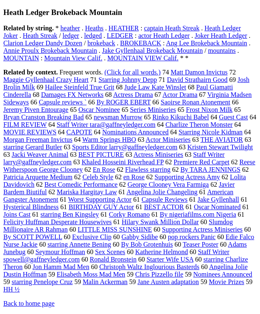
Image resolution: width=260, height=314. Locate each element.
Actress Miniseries (158, 154)
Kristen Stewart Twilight (220, 147)
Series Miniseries (153, 109)
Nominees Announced (223, 274)
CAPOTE (79, 132)
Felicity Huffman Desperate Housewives (57, 221)
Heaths (94, 28)
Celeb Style (97, 176)
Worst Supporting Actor (99, 199)
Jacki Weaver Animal (40, 154)
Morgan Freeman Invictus (37, 139)
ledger (70, 35)
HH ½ (11, 289)
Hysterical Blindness (31, 206)
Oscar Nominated (217, 206)
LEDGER (120, 35)
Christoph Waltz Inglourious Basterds (149, 266)
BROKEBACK (140, 43)
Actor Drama (180, 94)
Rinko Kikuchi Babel (180, 117)
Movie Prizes (226, 281)
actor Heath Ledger (163, 35)
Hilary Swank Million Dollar (160, 221)
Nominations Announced (135, 132)
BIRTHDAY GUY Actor (101, 206)
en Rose (133, 176)
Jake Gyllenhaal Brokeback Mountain (152, 50)
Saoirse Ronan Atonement (195, 102)
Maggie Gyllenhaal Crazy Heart (46, 79)
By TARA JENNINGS (210, 169)
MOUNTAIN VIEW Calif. (142, 58)
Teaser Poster (200, 244)
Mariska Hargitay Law (87, 191)
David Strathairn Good (197, 79)
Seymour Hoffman (60, 251)
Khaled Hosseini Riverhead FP (122, 162)
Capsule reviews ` (63, 102)
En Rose (104, 169)
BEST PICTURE (101, 154)
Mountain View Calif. (73, 58)
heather (70, 28)
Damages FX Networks (72, 94)
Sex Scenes (110, 251)
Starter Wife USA (169, 259)
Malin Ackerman (105, 281)
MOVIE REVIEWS (30, 132)
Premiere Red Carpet (201, 162)
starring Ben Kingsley (69, 214)
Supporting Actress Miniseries (202, 229)
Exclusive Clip (91, 236)
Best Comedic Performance (81, 184)
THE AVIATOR (222, 139)
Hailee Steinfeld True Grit (79, 87)
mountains (222, 50)
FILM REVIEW (25, 124)
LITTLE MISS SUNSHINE (115, 229)
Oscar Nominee (99, 109)
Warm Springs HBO (109, 139)
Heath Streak (40, 35)
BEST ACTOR (164, 206)
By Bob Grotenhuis (147, 244)
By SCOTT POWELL (32, 236)
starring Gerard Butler (32, 147)
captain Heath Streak (171, 28)
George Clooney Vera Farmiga (168, 184)
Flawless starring (148, 169)
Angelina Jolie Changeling (162, 191)
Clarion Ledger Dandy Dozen (42, 43)
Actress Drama (133, 94)
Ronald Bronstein (113, 259)
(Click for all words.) (132, 72)
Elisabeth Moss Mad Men (91, 274)
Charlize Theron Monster (199, 124)
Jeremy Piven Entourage (35, 109)
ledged (93, 35)
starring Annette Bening (79, 244)
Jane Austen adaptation (168, 281)
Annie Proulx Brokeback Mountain (50, 50)
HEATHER (124, 28)
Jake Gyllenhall (218, 199)
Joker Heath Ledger (221, 35)
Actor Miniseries (168, 139)
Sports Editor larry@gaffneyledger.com (124, 147)
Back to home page (28, 303)
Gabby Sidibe (139, 236)
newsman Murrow (118, 117)
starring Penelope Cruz (42, 281)
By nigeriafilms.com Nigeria (198, 214)
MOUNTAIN (21, 58)
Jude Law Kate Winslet (155, 87)
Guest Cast (233, 117)
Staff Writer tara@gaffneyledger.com (106, 124)
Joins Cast (16, 214)
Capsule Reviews (164, 199)
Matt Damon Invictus (199, 72)
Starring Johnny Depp (128, 79)
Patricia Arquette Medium (37, 176)
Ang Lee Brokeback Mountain (206, 43)
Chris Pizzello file (159, 274)
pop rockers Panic (192, 236)
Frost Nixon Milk (209, 109)
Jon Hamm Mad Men (60, 266)
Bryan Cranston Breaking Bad (43, 117)
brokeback (101, 43)
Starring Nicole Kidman (210, 132)
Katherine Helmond (161, 251)
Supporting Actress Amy (187, 176)
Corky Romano (129, 214)
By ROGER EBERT (124, 102)
